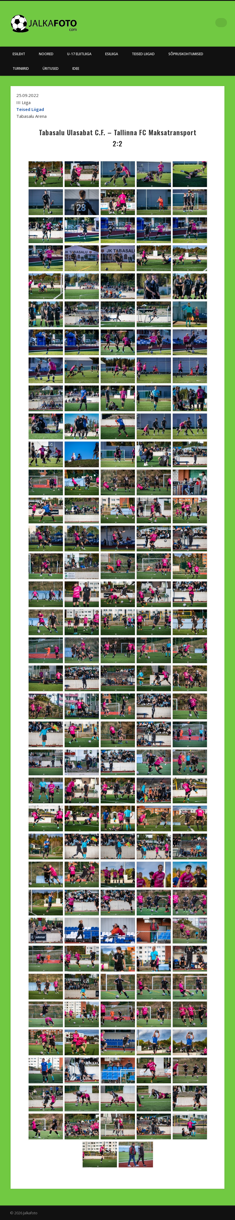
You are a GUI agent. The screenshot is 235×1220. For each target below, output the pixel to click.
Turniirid (21, 68)
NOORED (46, 53)
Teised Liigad (143, 53)
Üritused (51, 68)
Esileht (19, 53)
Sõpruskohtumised (185, 53)
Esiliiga (111, 53)
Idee (75, 68)
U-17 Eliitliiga (79, 53)
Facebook (210, 22)
